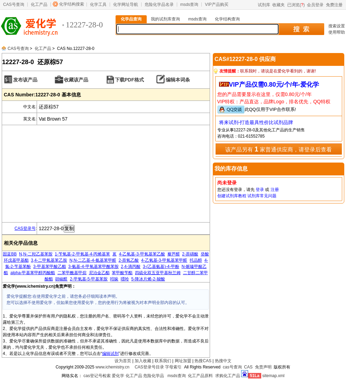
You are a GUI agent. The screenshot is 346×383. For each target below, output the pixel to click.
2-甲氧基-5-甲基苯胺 (89, 279)
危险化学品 (153, 375)
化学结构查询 (227, 19)
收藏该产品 (76, 79)
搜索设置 (336, 26)
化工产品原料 (200, 375)
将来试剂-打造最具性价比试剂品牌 (256, 122)
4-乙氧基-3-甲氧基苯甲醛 (164, 260)
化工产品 (39, 4)
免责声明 (263, 367)
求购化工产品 (227, 375)
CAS (248, 367)
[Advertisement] (106, 173)
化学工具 (98, 4)
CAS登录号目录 (149, 367)
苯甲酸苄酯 (122, 272)
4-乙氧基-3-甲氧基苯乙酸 (142, 254)
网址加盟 (183, 360)
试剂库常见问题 (261, 195)
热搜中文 (223, 360)
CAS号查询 (13, 4)
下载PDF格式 (129, 79)
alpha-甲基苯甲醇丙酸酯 (32, 272)
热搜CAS (202, 360)
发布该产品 (25, 79)
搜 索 (301, 29)
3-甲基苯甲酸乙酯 (49, 266)
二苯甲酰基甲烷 (71, 272)
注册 (275, 189)
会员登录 (315, 4)
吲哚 (114, 279)
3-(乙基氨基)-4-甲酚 (161, 266)
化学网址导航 (125, 4)
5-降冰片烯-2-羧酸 (148, 279)
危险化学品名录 (159, 4)
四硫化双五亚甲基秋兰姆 (158, 272)
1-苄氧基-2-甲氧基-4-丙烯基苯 (82, 254)
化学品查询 (131, 19)
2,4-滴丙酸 (130, 266)
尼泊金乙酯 (99, 272)
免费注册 (334, 4)
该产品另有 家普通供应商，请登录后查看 (278, 149)
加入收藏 (143, 360)
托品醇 (196, 260)
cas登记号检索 (97, 375)
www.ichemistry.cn (112, 367)
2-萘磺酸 (190, 254)
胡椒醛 (61, 279)
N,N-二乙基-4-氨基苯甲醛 (93, 260)
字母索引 (173, 367)
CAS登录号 (25, 228)
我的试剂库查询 (165, 19)
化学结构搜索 (71, 4)
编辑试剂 (110, 353)
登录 (260, 189)
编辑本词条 (178, 79)
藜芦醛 (173, 254)
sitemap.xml (273, 375)
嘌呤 (125, 279)
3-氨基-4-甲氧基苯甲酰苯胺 (93, 266)
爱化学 (118, 375)
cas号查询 (232, 367)
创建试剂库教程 (231, 195)
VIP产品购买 (216, 4)
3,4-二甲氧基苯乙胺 (49, 260)
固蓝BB (10, 254)
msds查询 (189, 4)
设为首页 (123, 360)
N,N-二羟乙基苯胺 (36, 254)
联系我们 (163, 360)
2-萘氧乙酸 (129, 260)
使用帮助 (336, 32)
